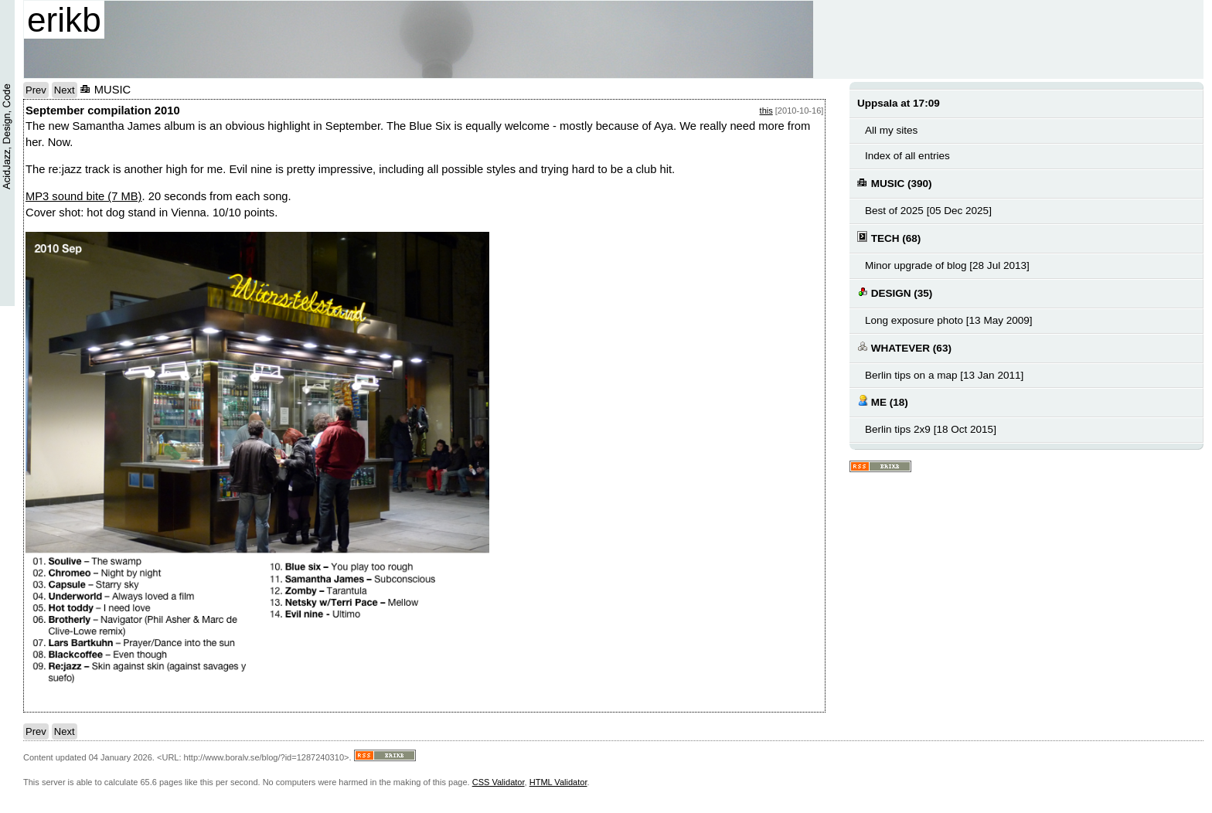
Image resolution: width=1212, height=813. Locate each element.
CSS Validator (498, 782)
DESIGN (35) (894, 292)
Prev (36, 90)
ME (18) (882, 401)
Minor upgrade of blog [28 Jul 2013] (947, 265)
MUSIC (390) (894, 182)
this (766, 110)
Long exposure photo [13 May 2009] (949, 320)
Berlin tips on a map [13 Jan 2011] (944, 375)
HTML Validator (558, 782)
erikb (64, 20)
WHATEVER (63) (904, 347)
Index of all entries (907, 156)
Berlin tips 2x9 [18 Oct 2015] (930, 429)
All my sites (891, 130)
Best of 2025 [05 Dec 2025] (928, 210)
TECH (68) (889, 237)
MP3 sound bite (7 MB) (84, 196)
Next (64, 90)
